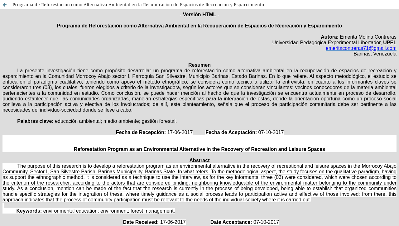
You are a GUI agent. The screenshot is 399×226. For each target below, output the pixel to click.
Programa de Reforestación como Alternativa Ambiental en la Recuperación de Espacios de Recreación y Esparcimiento (138, 4)
